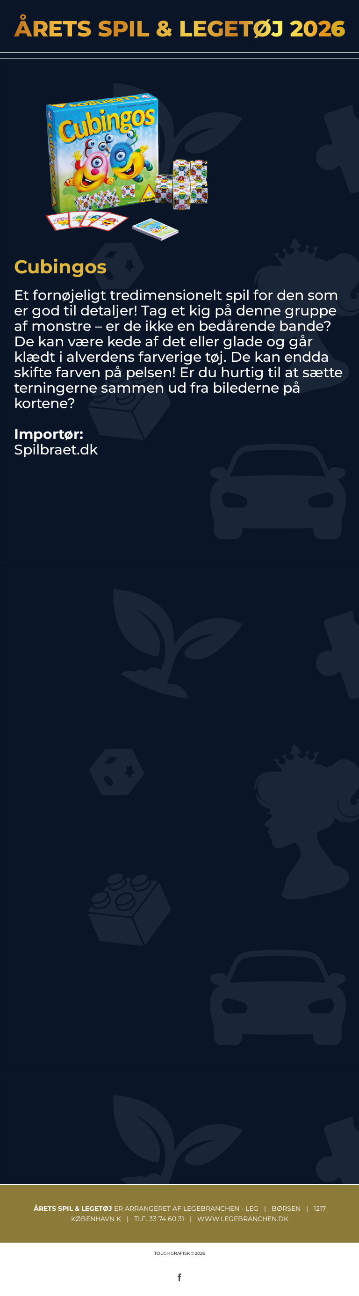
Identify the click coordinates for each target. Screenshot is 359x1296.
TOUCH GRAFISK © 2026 (179, 1253)
